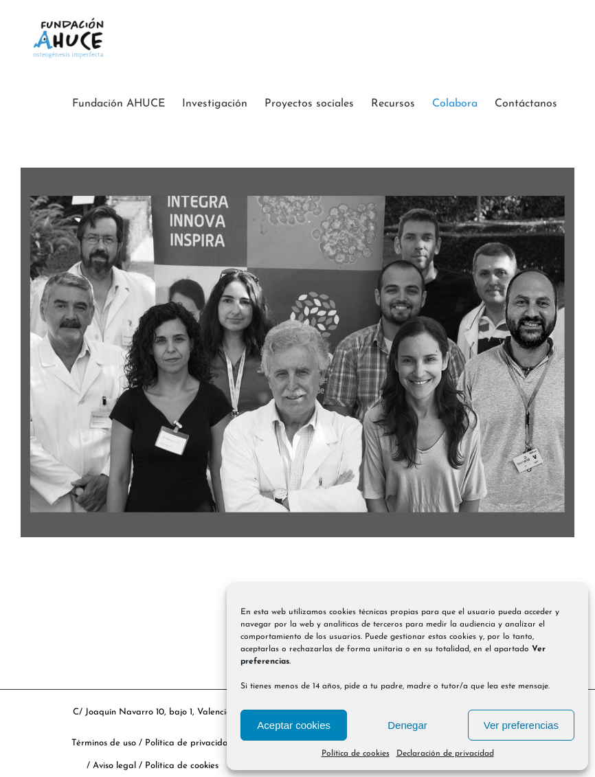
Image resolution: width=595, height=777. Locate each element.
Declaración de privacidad (445, 754)
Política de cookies (356, 754)
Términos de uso (103, 743)
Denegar (407, 725)
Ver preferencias (521, 725)
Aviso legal (116, 765)
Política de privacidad (189, 743)
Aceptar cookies (293, 725)
